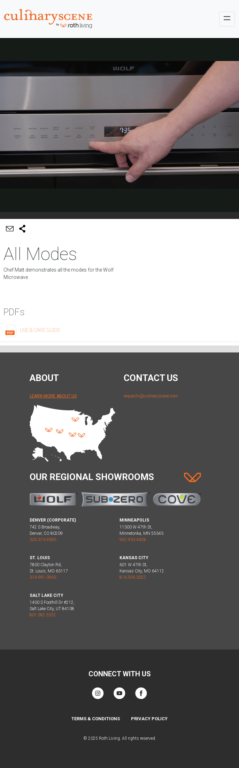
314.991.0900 (43, 577)
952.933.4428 (133, 539)
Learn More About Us (53, 396)
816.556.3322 (133, 577)
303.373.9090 (43, 539)
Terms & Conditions (95, 718)
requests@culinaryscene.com (151, 396)
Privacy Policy (149, 718)
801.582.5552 (43, 615)
